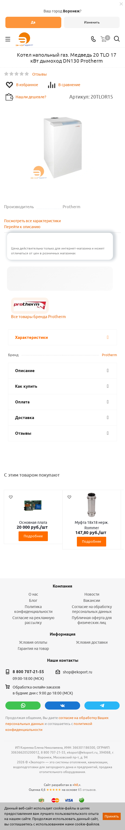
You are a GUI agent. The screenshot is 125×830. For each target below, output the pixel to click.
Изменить (91, 22)
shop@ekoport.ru (77, 672)
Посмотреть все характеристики (32, 221)
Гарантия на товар (33, 648)
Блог (33, 600)
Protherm (109, 355)
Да (33, 22)
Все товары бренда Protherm (38, 316)
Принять (112, 816)
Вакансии (91, 600)
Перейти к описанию (22, 227)
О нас (33, 594)
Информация (63, 634)
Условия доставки (92, 642)
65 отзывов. (87, 790)
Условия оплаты (33, 642)
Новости (91, 594)
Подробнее (33, 536)
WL (76, 785)
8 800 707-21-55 (28, 671)
